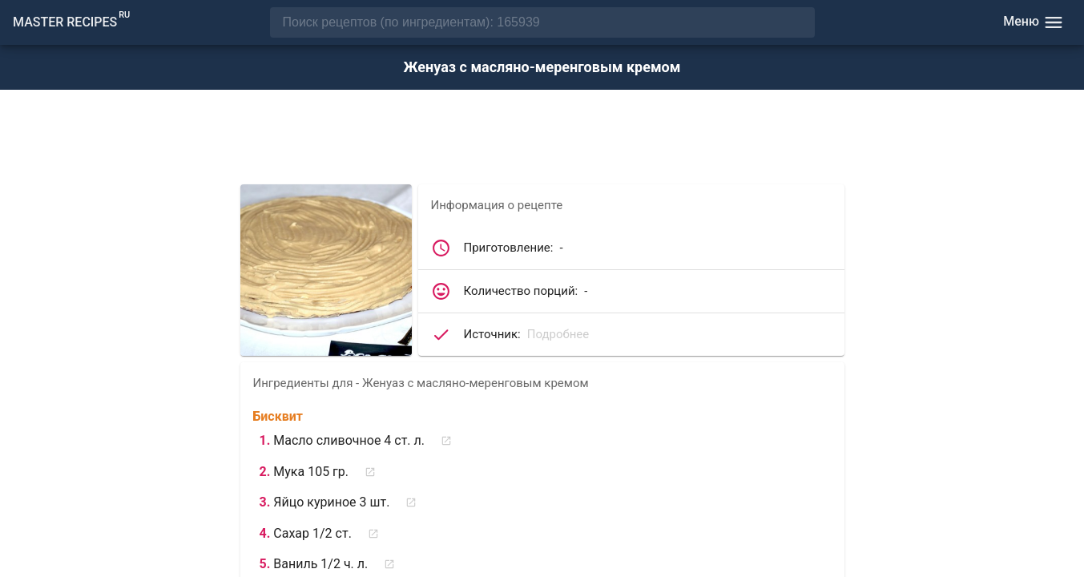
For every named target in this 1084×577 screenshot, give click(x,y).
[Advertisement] (542, 139)
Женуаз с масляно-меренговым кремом (542, 67)
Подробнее (558, 334)
